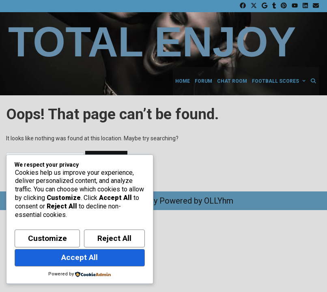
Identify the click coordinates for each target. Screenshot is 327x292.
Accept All (79, 257)
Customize (47, 238)
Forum (203, 81)
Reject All (114, 238)
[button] (303, 81)
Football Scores (280, 81)
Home (182, 81)
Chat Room (232, 81)
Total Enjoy (152, 42)
